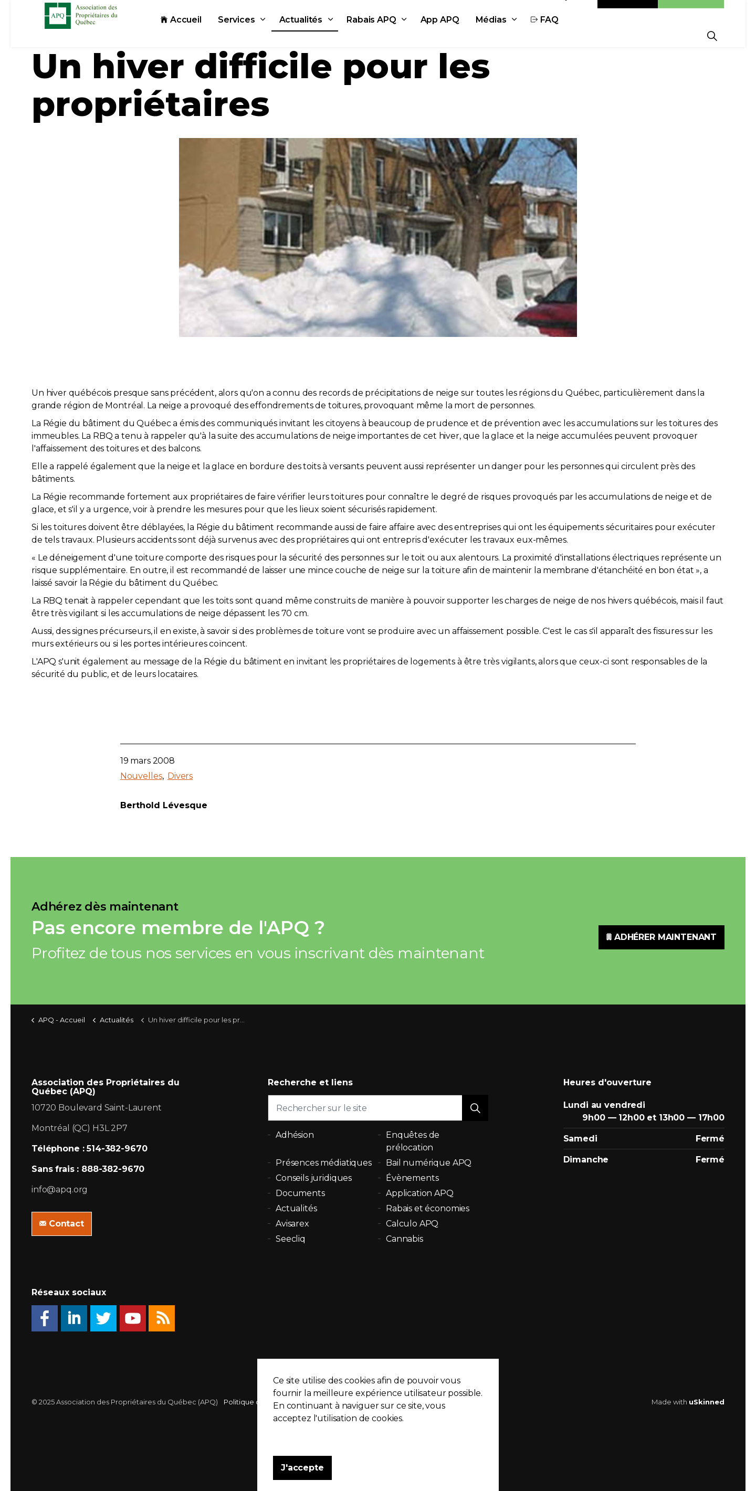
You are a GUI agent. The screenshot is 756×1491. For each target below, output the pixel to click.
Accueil (204, 35)
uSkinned (706, 1402)
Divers (180, 776)
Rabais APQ (395, 35)
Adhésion (690, 12)
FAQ (568, 35)
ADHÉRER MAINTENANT (661, 937)
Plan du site (341, 1402)
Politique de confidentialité (270, 1402)
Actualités (324, 35)
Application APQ (420, 1193)
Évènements (412, 1178)
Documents (300, 1193)
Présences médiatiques (324, 1163)
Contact (628, 12)
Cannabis (404, 1239)
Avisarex (292, 1224)
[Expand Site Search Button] (712, 35)
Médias (514, 35)
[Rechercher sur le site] (378, 1108)
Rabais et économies (427, 1208)
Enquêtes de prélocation (412, 1141)
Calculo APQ (412, 1224)
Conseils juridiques (314, 1178)
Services (260, 35)
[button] (475, 1108)
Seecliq (291, 1239)
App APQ (463, 35)
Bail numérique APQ (428, 1163)
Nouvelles (141, 776)
